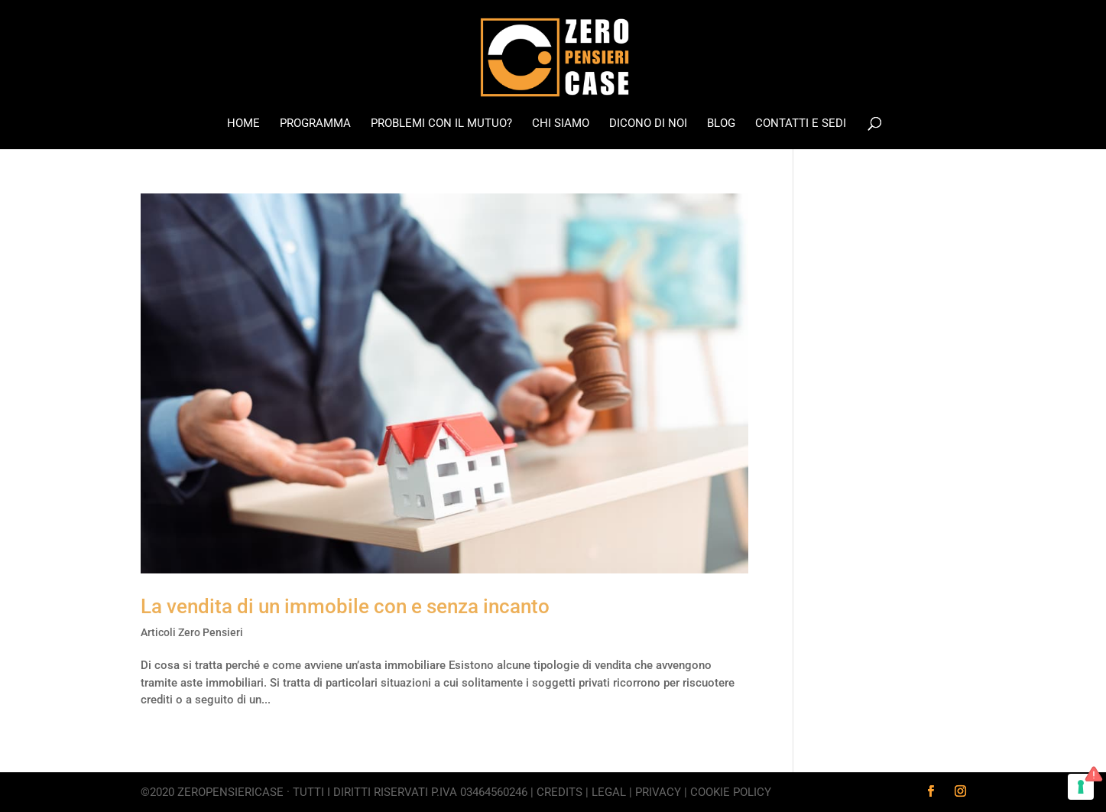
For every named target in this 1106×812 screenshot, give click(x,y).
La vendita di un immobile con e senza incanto (345, 606)
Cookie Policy (730, 792)
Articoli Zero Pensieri (192, 632)
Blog (721, 124)
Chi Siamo (560, 124)
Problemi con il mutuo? (441, 124)
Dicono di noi (648, 124)
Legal (609, 792)
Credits (559, 792)
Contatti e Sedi (800, 124)
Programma (315, 124)
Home (243, 124)
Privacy (658, 792)
